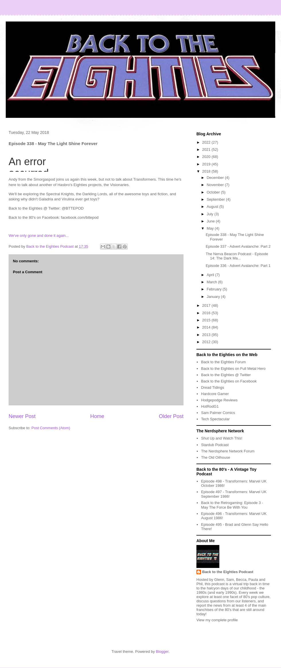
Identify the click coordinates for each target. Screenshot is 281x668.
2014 (207, 327)
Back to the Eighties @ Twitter (226, 375)
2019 (207, 164)
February (215, 289)
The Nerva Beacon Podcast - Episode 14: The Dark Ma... (237, 256)
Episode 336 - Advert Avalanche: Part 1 (238, 265)
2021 (207, 149)
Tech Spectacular (215, 419)
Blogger (162, 651)
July (210, 214)
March (212, 282)
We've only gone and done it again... (39, 235)
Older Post (171, 416)
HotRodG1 (209, 406)
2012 (207, 342)
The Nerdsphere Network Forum (227, 451)
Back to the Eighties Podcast (227, 572)
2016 (207, 313)
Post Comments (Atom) (51, 428)
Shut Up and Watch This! (221, 438)
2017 (207, 305)
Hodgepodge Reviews (219, 400)
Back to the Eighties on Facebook (229, 381)
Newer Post (22, 416)
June (211, 221)
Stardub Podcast (215, 445)
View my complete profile (217, 620)
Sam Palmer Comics (218, 413)
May (211, 228)
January (214, 296)
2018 (207, 171)
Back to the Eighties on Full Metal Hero (233, 368)
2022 (207, 142)
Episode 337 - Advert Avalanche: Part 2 (238, 246)
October (214, 192)
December (216, 177)
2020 (207, 157)
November (216, 185)
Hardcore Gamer (215, 394)
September (216, 199)
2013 (207, 335)
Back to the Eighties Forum (223, 362)
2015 (207, 320)
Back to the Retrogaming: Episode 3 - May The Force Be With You (232, 505)
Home (97, 416)
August (213, 206)
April (211, 275)
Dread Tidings (212, 387)
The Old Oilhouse (215, 457)
